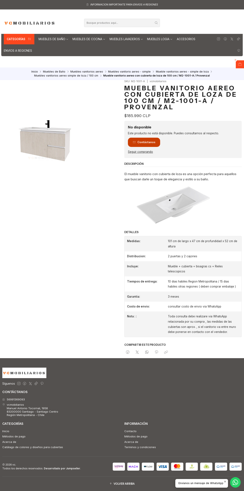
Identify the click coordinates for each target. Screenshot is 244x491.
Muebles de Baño (53, 39)
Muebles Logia (160, 39)
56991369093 (13, 399)
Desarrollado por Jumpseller (62, 468)
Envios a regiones (18, 50)
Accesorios (186, 39)
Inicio (34, 71)
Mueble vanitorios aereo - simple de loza (182, 71)
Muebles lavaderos (126, 39)
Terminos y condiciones (140, 447)
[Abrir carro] (240, 64)
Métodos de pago (13, 436)
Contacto (130, 431)
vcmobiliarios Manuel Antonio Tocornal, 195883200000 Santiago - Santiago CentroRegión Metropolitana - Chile (30, 410)
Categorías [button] (19, 39)
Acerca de (9, 441)
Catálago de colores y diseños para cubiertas (32, 447)
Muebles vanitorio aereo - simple (129, 71)
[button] (122, 484)
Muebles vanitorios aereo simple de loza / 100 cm (66, 75)
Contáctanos (144, 142)
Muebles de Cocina (88, 39)
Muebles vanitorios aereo (86, 71)
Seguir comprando (140, 151)
